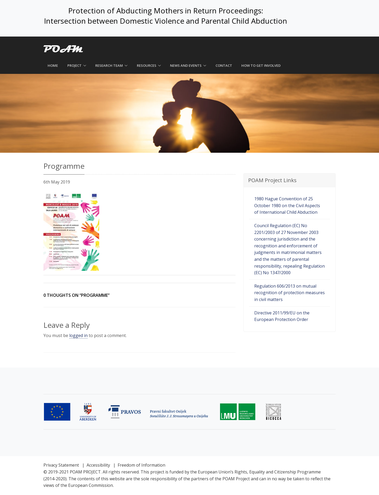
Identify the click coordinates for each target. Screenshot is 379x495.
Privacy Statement (61, 465)
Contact (224, 65)
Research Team (109, 65)
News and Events (186, 65)
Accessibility (98, 465)
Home (53, 65)
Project (74, 65)
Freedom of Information (141, 465)
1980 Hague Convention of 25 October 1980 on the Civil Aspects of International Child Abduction (287, 205)
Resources (146, 65)
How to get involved (261, 65)
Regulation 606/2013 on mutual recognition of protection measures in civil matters (289, 292)
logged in (78, 335)
